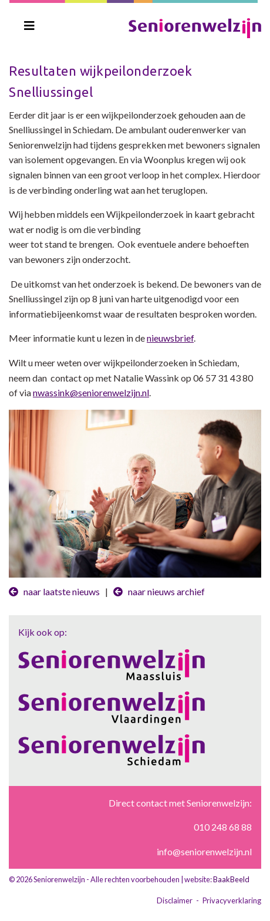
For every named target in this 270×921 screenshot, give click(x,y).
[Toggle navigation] (29, 25)
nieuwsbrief (170, 337)
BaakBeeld (231, 879)
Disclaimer (175, 900)
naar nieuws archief (159, 591)
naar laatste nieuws (54, 591)
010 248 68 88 (223, 826)
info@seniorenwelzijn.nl (204, 851)
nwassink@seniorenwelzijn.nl (91, 392)
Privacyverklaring (232, 900)
